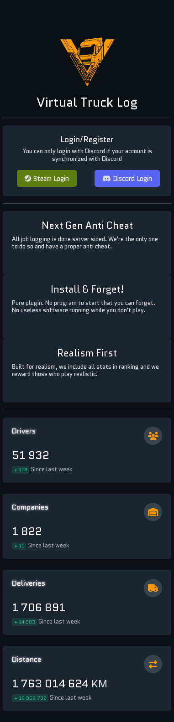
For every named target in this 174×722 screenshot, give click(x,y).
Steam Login (47, 178)
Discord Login (127, 178)
